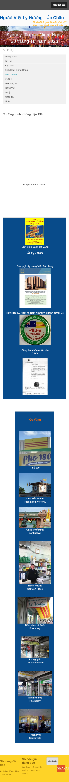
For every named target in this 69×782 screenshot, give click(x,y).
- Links (7, 101)
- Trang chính (10, 56)
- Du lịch (8, 92)
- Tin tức (8, 61)
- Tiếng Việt (9, 88)
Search (61, 768)
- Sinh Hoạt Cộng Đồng (16, 70)
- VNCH (8, 79)
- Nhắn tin (9, 97)
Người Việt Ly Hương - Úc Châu (32, 17)
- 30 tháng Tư (11, 83)
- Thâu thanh (10, 74)
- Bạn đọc (9, 65)
